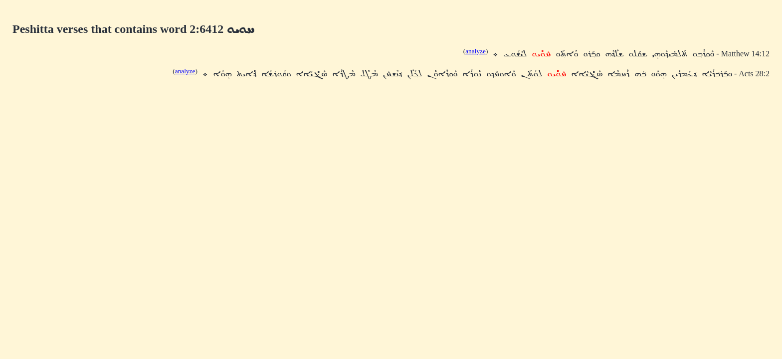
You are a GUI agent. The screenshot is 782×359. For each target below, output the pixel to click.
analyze (475, 51)
